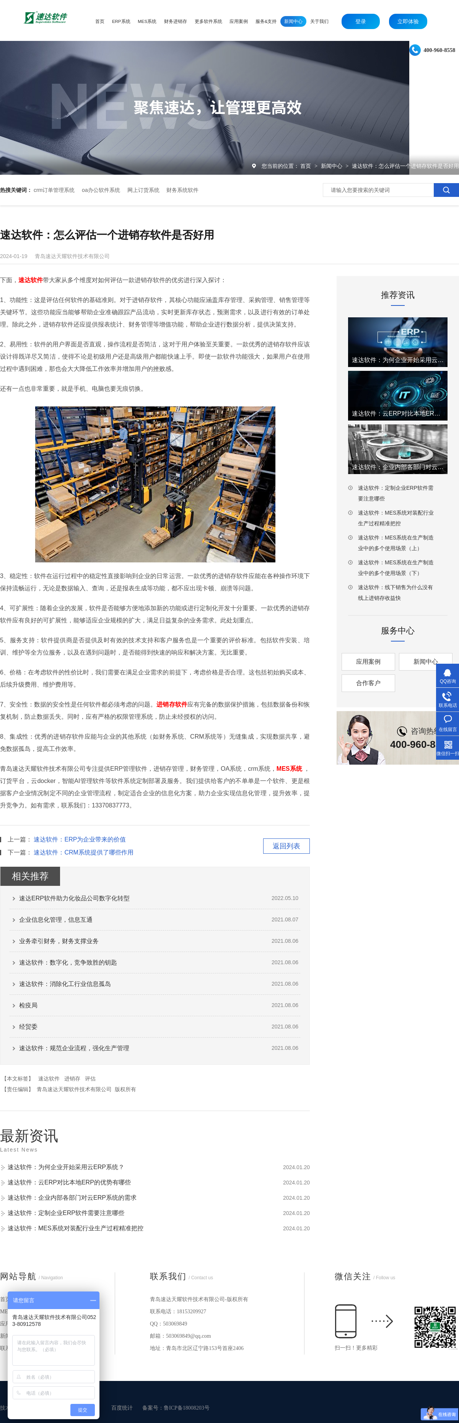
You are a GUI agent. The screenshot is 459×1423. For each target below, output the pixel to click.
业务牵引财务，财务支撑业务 (59, 941)
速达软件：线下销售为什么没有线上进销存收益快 (395, 592)
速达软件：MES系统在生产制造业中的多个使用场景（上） (396, 542)
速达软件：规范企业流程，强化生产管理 (74, 1048)
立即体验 (408, 21)
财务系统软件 (182, 190)
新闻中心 (332, 166)
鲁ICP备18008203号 (187, 1408)
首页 (306, 166)
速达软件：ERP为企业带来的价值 (80, 839)
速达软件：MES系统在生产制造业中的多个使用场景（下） (396, 567)
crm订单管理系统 (54, 190)
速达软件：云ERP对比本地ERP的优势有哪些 (69, 1182)
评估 (90, 1078)
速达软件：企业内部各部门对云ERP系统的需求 (72, 1197)
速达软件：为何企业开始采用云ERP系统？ (66, 1167)
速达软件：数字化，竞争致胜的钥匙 (68, 962)
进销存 (72, 1078)
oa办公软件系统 (101, 190)
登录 (360, 21)
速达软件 (49, 1078)
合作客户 (368, 683)
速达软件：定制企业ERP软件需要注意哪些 (66, 1213)
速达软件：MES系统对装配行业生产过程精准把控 (75, 1228)
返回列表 (286, 846)
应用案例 (368, 661)
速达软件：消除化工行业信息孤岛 (65, 984)
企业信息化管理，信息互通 (56, 919)
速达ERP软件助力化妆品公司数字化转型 (74, 898)
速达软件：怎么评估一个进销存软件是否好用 (405, 166)
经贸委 (28, 1026)
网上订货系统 (143, 190)
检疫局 (28, 1005)
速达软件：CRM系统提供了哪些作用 (83, 852)
